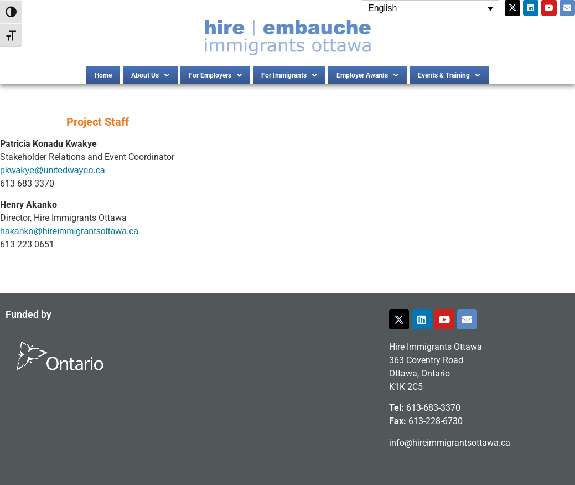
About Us (150, 75)
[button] (150, 75)
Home (103, 75)
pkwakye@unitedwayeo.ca (52, 170)
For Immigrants (289, 75)
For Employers (215, 75)
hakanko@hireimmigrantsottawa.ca (69, 231)
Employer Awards (367, 75)
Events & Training (449, 75)
